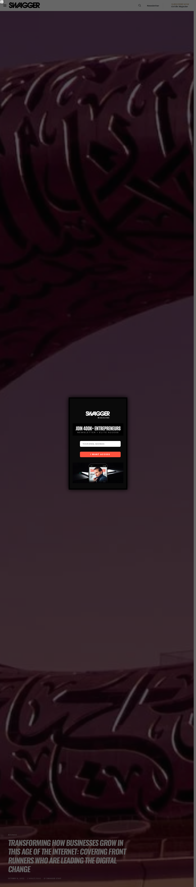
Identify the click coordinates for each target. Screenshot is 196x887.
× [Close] (2, 1)
